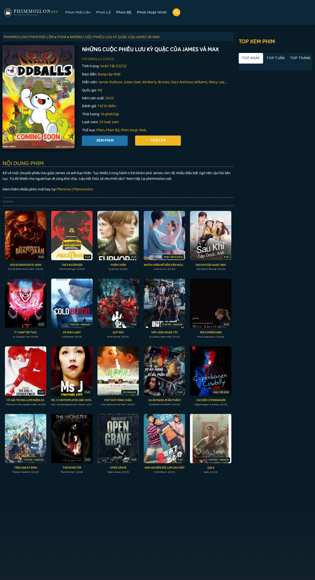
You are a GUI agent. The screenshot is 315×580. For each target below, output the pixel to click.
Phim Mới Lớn (78, 12)
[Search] (176, 12)
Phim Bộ (123, 12)
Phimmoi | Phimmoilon (74, 189)
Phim (100, 130)
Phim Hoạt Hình (152, 12)
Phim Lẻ (103, 12)
